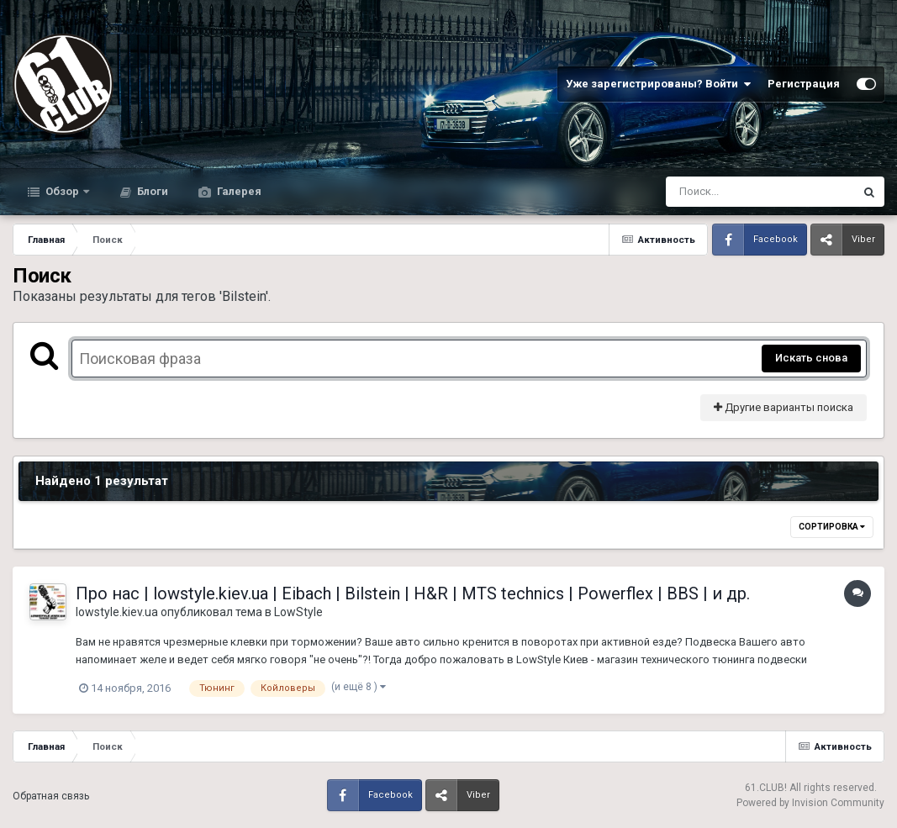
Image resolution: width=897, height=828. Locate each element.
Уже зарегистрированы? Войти (658, 84)
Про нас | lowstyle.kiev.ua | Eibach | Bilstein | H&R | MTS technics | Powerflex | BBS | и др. (413, 593)
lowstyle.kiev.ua (117, 612)
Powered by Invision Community (810, 803)
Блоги (151, 191)
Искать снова (811, 357)
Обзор (62, 191)
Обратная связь (51, 796)
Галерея (237, 191)
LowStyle (298, 612)
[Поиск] (728, 192)
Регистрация (804, 83)
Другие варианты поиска (783, 407)
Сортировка (832, 526)
